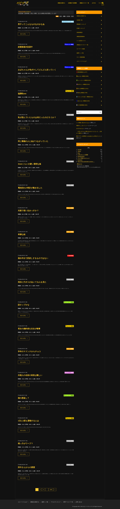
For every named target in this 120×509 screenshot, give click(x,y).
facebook (80, 158)
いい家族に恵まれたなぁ (82, 121)
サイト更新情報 (81, 56)
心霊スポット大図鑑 (83, 153)
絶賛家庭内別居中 (25, 47)
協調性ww (22, 94)
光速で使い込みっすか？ (28, 211)
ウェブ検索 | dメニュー (84, 157)
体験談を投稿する (61, 3)
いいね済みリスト (81, 40)
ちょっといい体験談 (84, 79)
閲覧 (64, 16)
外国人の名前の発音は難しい (30, 375)
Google (79, 148)
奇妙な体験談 (82, 92)
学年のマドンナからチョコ (30, 352)
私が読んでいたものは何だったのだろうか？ (38, 117)
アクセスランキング (53, 502)
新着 (57, 16)
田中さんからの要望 (27, 467)
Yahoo (79, 150)
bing (79, 151)
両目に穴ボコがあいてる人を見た (32, 282)
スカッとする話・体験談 (85, 96)
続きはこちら (79, 162)
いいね (68, 16)
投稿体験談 (79, 32)
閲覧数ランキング (81, 24)
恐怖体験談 (82, 71)
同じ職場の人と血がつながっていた (33, 141)
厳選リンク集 (80, 52)
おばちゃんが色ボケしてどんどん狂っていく (38, 70)
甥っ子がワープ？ (26, 444)
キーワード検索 (81, 48)
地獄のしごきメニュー (82, 124)
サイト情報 (101, 3)
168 (51, 489)
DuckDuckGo (81, 155)
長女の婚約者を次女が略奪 (29, 329)
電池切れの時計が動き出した (30, 188)
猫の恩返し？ (24, 398)
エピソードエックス (88, 506)
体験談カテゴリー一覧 (84, 3)
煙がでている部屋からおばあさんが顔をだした (88, 135)
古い (61, 16)
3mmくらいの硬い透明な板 (30, 164)
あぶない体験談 (82, 75)
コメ (72, 16)
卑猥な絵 (22, 235)
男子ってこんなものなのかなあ (32, 24)
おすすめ (94, 3)
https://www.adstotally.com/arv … (86, 160)
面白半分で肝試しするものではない (33, 258)
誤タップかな (24, 305)
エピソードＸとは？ (82, 60)
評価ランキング (81, 28)
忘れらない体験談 (83, 100)
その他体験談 (82, 104)
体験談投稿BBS (81, 36)
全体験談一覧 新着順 (72, 3)
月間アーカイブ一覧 (64, 502)
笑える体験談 (82, 87)
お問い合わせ (75, 502)
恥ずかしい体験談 (83, 83)
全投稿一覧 (79, 20)
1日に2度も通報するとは (29, 421)
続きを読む (23, 34)
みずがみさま (79, 127)
